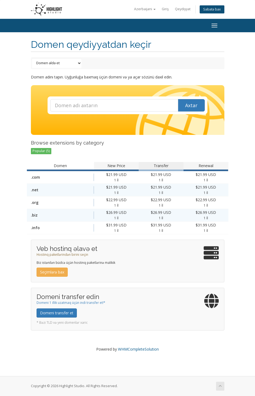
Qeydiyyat (183, 9)
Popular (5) (41, 151)
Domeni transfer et (56, 312)
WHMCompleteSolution (138, 349)
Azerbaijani (145, 9)
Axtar (191, 105)
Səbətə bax (212, 9)
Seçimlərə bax (52, 272)
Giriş (165, 9)
